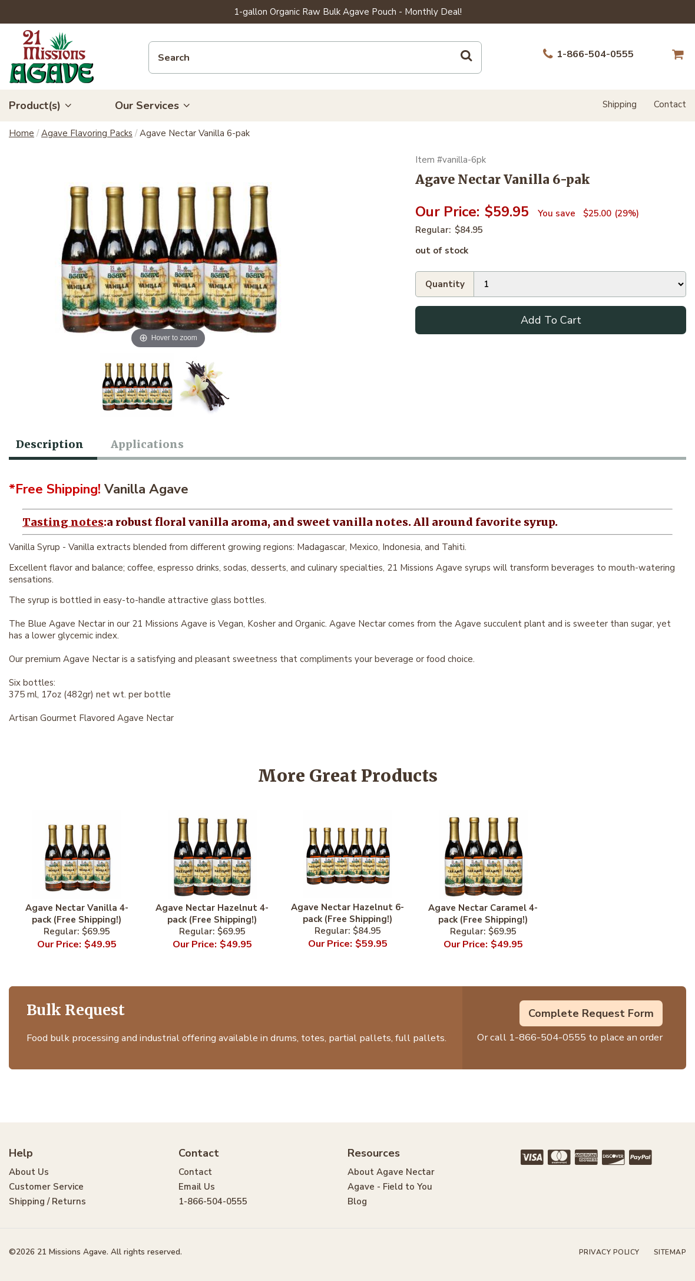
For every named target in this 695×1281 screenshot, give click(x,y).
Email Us (196, 1187)
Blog (357, 1201)
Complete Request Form (591, 1013)
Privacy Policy (609, 1252)
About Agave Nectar (391, 1172)
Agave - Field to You (390, 1187)
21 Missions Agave (51, 56)
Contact (670, 104)
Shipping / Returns (47, 1201)
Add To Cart (551, 320)
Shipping (620, 104)
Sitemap (670, 1252)
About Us (29, 1172)
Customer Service (46, 1187)
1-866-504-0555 (547, 1037)
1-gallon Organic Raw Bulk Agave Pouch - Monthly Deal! (348, 12)
